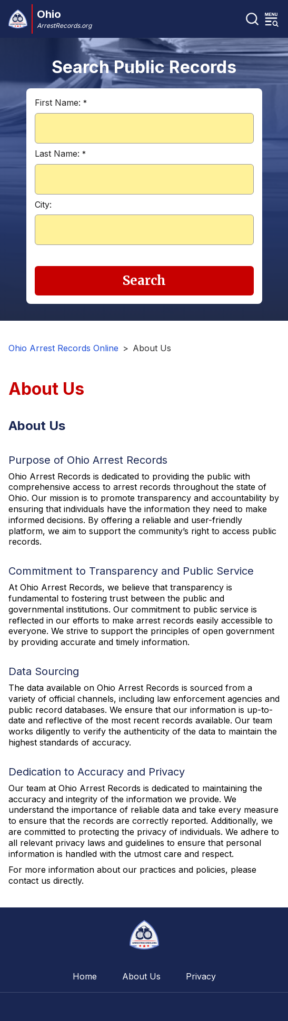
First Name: (61, 102)
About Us (141, 976)
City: (43, 204)
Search (144, 280)
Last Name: (60, 153)
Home (85, 976)
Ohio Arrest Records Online (63, 348)
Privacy (201, 976)
